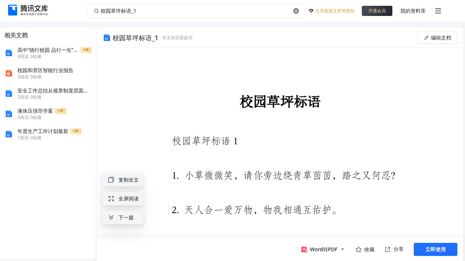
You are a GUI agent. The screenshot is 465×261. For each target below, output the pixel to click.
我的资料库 (413, 10)
